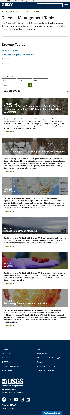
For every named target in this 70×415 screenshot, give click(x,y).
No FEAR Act (6, 362)
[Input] (50, 5)
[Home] (7, 7)
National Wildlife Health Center (16, 12)
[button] (35, 91)
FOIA (38, 350)
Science (35, 12)
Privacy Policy (42, 354)
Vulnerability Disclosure (10, 366)
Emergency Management (46, 370)
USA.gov (40, 362)
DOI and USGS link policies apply (49, 358)
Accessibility (6, 350)
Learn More (8, 132)
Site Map (5, 358)
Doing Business (7, 370)
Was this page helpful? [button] (52, 413)
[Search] (61, 5)
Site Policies (6, 354)
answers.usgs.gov (8, 408)
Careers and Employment (46, 366)
